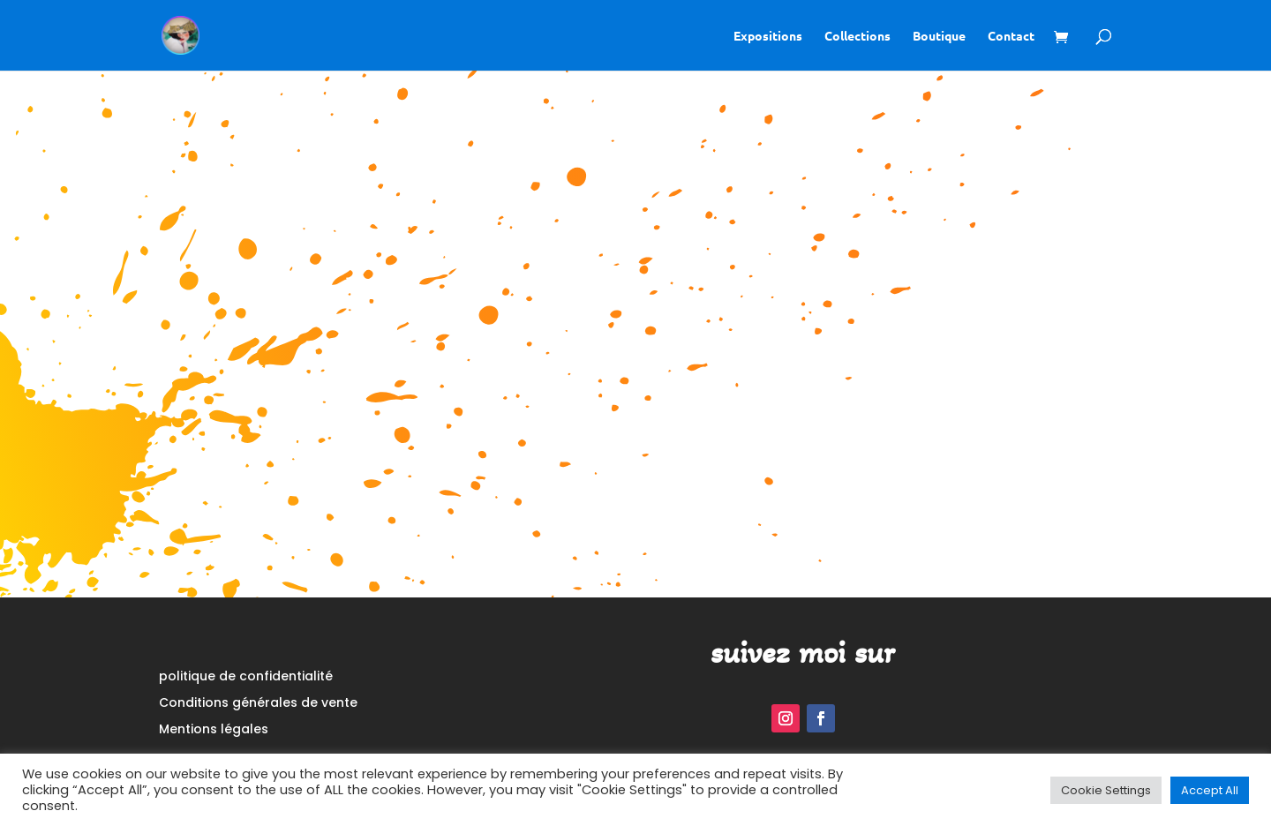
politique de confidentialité (246, 677)
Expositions (767, 36)
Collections (857, 36)
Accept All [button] (1209, 790)
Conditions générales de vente (258, 703)
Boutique (939, 36)
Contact (1011, 36)
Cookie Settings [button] (1106, 790)
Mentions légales (213, 730)
